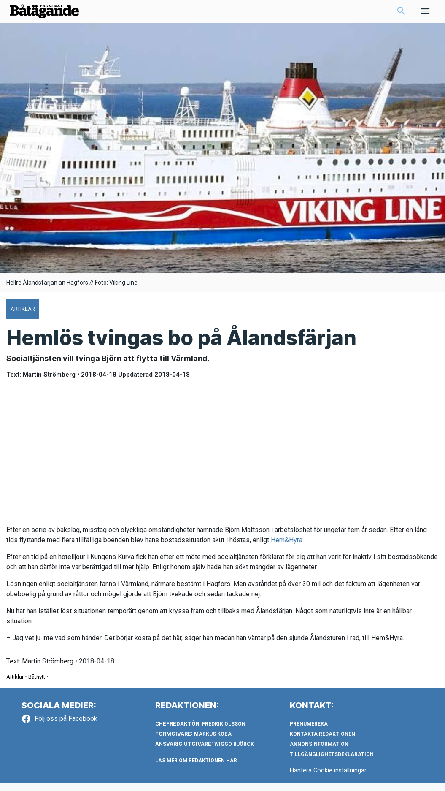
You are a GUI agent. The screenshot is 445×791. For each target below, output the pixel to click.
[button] (401, 15)
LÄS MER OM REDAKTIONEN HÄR (196, 768)
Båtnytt (36, 684)
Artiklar (15, 684)
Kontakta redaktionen (322, 742)
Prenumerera (309, 731)
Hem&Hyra (286, 548)
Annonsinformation (319, 752)
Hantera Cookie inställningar (328, 778)
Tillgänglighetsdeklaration (332, 762)
